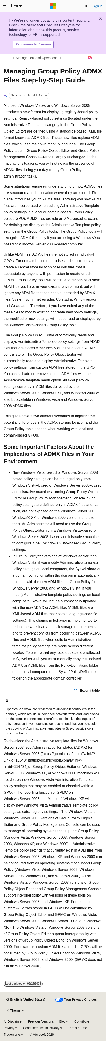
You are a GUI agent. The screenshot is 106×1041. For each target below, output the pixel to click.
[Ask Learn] (89, 58)
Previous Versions (41, 1021)
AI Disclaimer (13, 1021)
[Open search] (86, 6)
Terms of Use (77, 1028)
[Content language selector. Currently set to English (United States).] (26, 999)
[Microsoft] (53, 6)
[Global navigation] (4, 6)
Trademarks (12, 1034)
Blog (62, 1021)
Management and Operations (36, 58)
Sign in (97, 6)
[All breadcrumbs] (8, 58)
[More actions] (98, 58)
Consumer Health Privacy (41, 1028)
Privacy (9, 1028)
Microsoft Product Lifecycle (51, 25)
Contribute (81, 1021)
